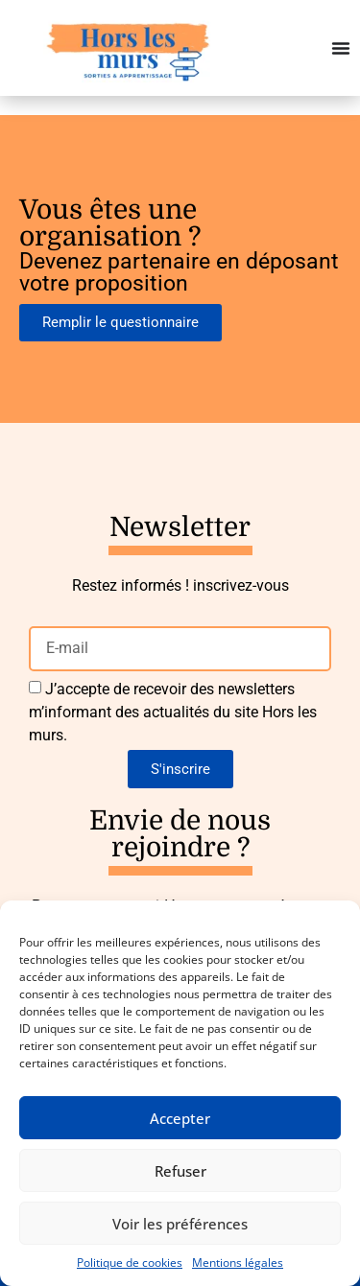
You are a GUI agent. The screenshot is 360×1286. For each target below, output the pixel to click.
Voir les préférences (180, 1223)
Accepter (180, 1118)
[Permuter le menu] (340, 48)
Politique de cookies (129, 1262)
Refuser (180, 1171)
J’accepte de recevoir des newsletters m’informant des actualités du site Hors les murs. (173, 712)
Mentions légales (237, 1262)
